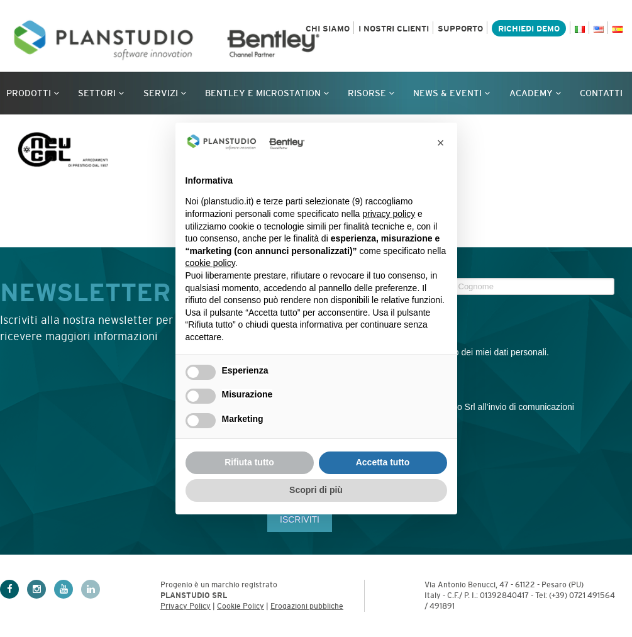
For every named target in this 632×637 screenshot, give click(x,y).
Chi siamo (328, 28)
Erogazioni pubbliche (306, 606)
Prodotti (32, 93)
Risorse (371, 93)
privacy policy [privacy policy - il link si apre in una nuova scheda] (388, 214)
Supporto (460, 28)
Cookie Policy (240, 606)
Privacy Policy (185, 606)
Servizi (164, 93)
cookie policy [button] (210, 263)
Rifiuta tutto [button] (249, 462)
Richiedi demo (529, 28)
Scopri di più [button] (316, 490)
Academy (535, 93)
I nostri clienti (393, 28)
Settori (101, 93)
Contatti (601, 93)
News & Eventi (451, 93)
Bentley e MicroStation (267, 93)
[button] (441, 143)
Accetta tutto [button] (383, 462)
